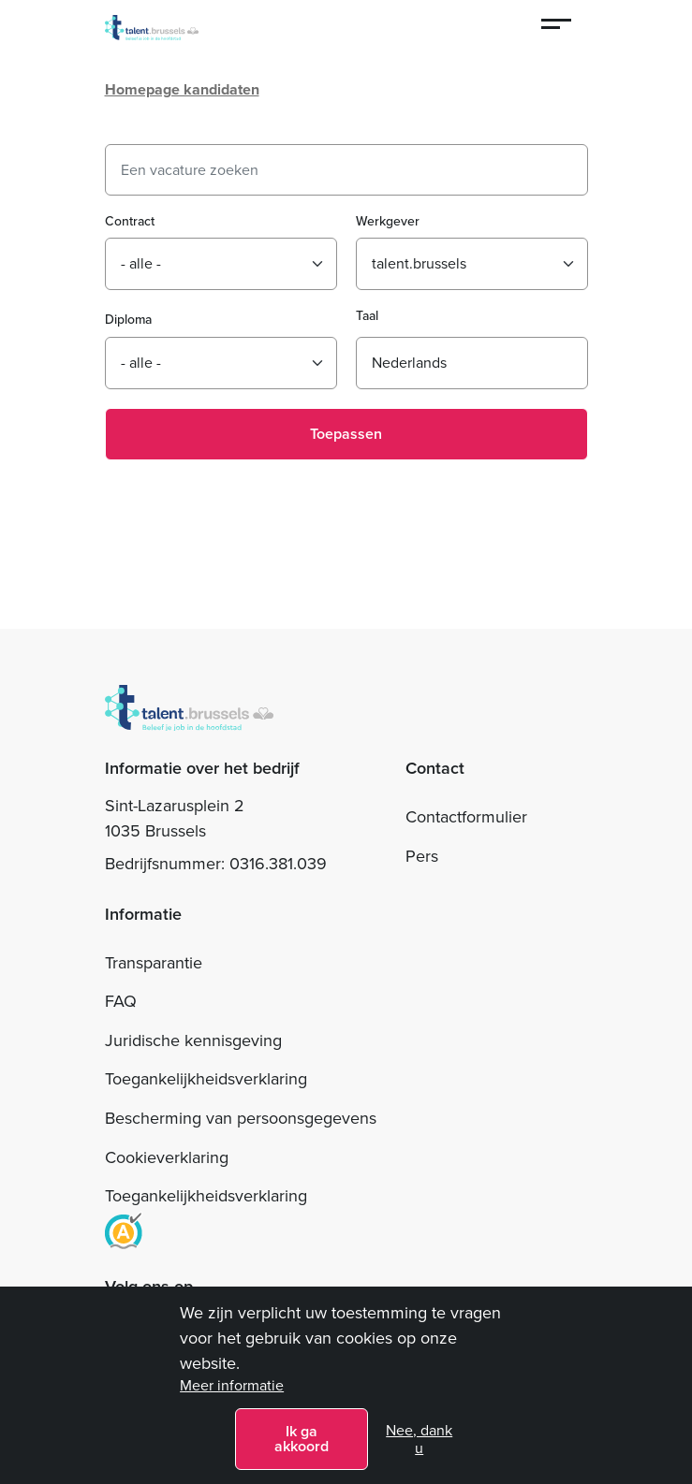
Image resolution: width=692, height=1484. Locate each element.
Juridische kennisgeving (193, 1040)
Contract (130, 221)
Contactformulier (466, 817)
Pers (421, 856)
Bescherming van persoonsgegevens (240, 1118)
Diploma (128, 320)
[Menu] (557, 26)
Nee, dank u (419, 1439)
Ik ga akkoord (301, 1438)
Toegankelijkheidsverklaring (206, 1079)
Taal (367, 316)
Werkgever (388, 221)
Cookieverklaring (166, 1157)
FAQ (121, 1001)
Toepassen (346, 433)
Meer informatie (232, 1385)
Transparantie (153, 963)
